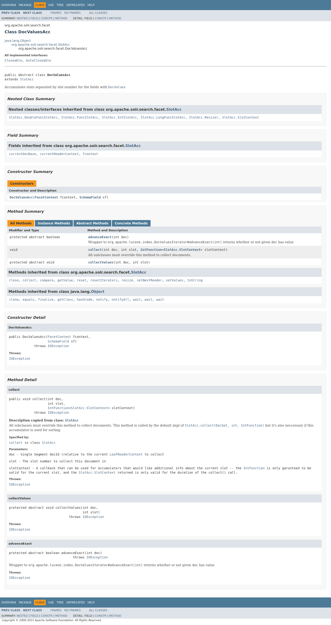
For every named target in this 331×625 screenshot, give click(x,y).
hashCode (84, 299)
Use (51, 5)
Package (25, 5)
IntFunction (151, 250)
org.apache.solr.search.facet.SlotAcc (40, 44)
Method (61, 18)
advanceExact (99, 237)
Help (91, 5)
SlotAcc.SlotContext (240, 117)
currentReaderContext (59, 154)
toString (195, 280)
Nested (22, 18)
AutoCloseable (38, 60)
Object (98, 291)
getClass (65, 299)
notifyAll (120, 299)
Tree (60, 5)
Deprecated (75, 5)
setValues (174, 280)
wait (137, 299)
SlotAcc (27, 79)
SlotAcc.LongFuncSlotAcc (163, 117)
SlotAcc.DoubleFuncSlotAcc (33, 117)
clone (14, 299)
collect (95, 250)
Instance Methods (54, 223)
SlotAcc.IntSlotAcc (119, 117)
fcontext (90, 154)
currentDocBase (22, 154)
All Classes (98, 12)
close (14, 280)
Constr (46, 18)
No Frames (72, 12)
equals (28, 299)
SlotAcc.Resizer (203, 117)
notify (102, 299)
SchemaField (90, 197)
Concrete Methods (131, 223)
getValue (65, 280)
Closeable (13, 60)
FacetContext (46, 197)
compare (47, 280)
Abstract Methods (92, 223)
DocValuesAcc (21, 197)
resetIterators (103, 280)
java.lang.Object (18, 40)
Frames (56, 12)
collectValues (101, 262)
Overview (8, 5)
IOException (58, 346)
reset (81, 280)
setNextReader (149, 280)
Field (34, 18)
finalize (45, 299)
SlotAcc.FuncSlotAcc (79, 117)
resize (127, 280)
